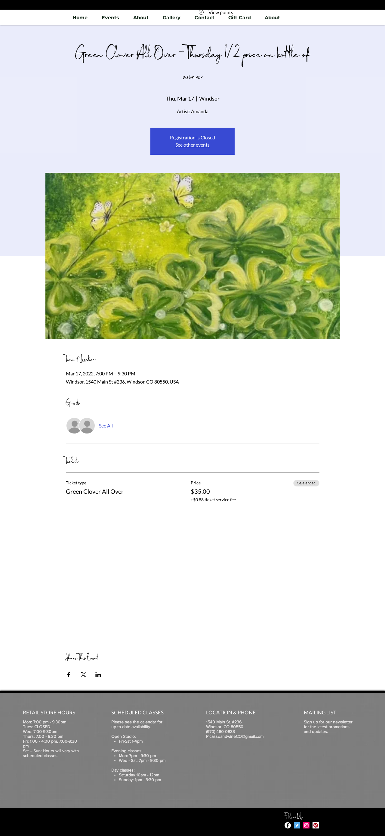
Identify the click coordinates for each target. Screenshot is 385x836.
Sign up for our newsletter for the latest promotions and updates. (328, 726)
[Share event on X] (83, 674)
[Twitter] (297, 825)
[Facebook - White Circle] (288, 825)
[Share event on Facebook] (69, 674)
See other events (192, 145)
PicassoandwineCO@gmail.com (234, 736)
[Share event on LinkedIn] (98, 674)
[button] (171, 18)
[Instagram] (306, 825)
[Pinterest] (316, 825)
